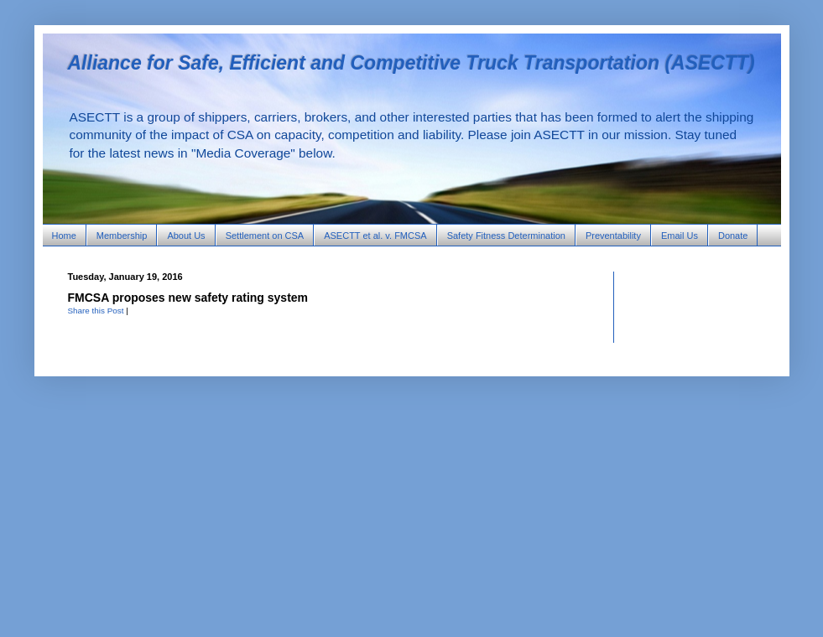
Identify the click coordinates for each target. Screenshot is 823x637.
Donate (732, 235)
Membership (122, 235)
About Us (186, 235)
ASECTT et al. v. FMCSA (375, 235)
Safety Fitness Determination (506, 235)
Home (64, 235)
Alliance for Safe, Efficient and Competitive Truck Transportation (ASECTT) (411, 63)
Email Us (679, 235)
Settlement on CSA (265, 235)
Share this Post (96, 310)
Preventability (613, 235)
